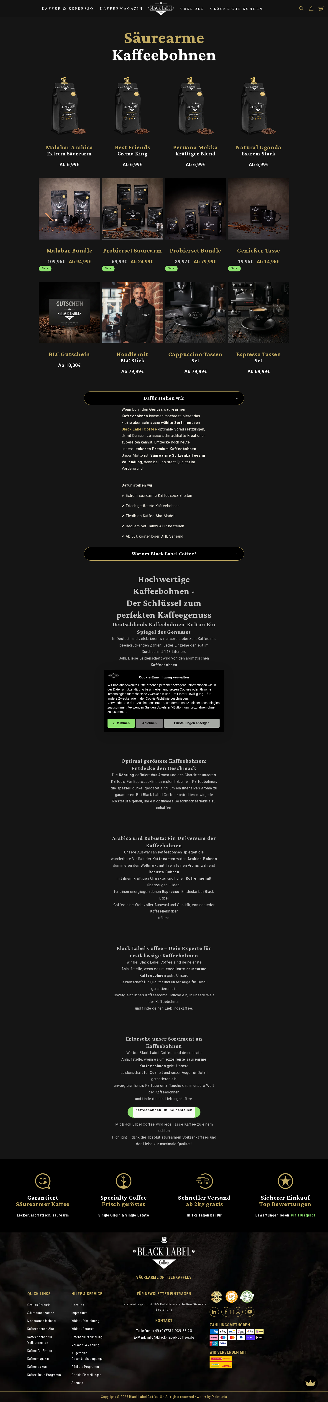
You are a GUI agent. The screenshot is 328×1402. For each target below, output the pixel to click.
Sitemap (77, 1383)
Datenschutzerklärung (87, 1337)
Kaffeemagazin (121, 8)
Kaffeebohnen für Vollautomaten (39, 1340)
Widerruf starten (83, 1329)
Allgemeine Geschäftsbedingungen (88, 1356)
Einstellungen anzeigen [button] (192, 723)
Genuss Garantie (39, 1305)
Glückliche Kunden (236, 8)
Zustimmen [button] (121, 723)
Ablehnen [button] (149, 723)
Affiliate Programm (85, 1366)
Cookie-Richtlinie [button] (157, 698)
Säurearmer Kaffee (40, 1313)
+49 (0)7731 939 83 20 (172, 1331)
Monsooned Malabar (41, 1321)
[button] (301, 8)
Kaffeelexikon (37, 1366)
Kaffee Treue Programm (44, 1375)
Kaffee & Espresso (68, 8)
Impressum (79, 1313)
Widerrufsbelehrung (85, 1321)
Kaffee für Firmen (39, 1351)
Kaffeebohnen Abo (40, 1329)
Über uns (192, 8)
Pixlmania (219, 1397)
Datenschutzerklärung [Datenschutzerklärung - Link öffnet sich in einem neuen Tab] (128, 689)
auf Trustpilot (302, 1215)
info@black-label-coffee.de (171, 1337)
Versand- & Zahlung (85, 1345)
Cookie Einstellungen (86, 1375)
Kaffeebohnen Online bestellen (164, 1110)
